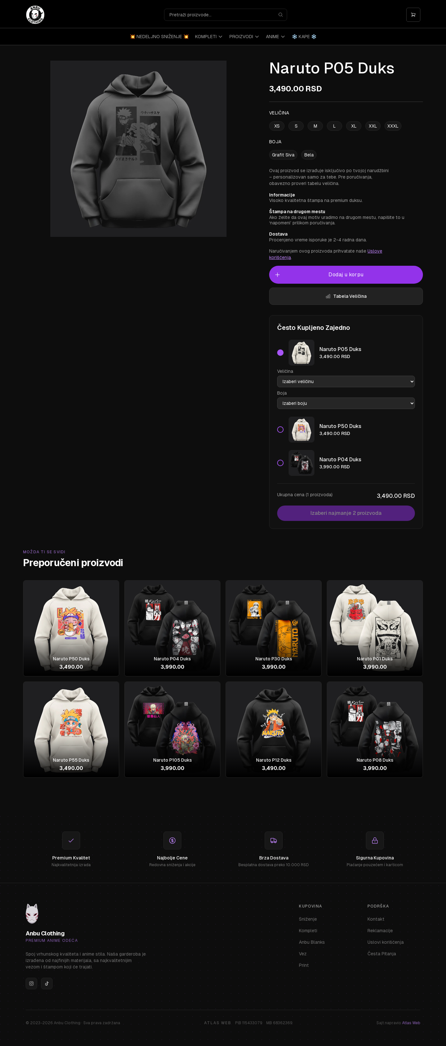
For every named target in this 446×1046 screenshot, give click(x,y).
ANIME (275, 36)
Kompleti (308, 930)
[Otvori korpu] (413, 15)
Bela (309, 154)
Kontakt (376, 919)
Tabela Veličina (346, 296)
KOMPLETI (209, 36)
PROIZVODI (244, 36)
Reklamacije (380, 930)
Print (304, 965)
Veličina (285, 371)
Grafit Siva (283, 154)
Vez (303, 953)
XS (277, 126)
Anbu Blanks (312, 942)
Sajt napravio (398, 1023)
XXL (373, 126)
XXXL (393, 126)
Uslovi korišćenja (386, 942)
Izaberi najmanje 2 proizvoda (346, 513)
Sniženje (308, 919)
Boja (282, 393)
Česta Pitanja (382, 953)
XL (354, 126)
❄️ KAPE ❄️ (304, 36)
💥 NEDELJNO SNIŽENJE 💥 (159, 36)
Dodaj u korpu (319, 275)
